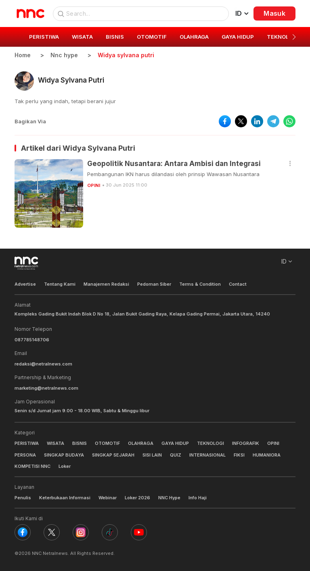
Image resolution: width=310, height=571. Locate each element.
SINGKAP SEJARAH (113, 455)
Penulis (23, 497)
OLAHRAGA (140, 443)
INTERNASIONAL (207, 455)
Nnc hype (64, 55)
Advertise (25, 284)
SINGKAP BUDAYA (64, 455)
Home (23, 55)
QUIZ (175, 455)
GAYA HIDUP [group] (238, 36)
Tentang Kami (59, 284)
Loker (65, 466)
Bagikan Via (30, 121)
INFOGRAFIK (245, 443)
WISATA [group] (82, 36)
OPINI (93, 185)
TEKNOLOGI (210, 443)
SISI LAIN (152, 455)
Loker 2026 (137, 497)
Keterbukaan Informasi (64, 497)
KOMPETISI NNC (32, 466)
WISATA (55, 443)
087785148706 (32, 340)
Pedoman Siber (154, 284)
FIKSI (239, 455)
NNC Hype (169, 497)
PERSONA (25, 455)
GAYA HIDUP (175, 443)
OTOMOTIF (107, 443)
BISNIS (79, 443)
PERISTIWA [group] (44, 36)
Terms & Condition (200, 284)
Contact (238, 284)
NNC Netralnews (50, 553)
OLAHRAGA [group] (194, 36)
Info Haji (198, 497)
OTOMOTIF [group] (152, 36)
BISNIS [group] (115, 36)
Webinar (107, 497)
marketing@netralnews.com (46, 388)
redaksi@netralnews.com (43, 364)
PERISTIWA (27, 443)
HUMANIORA (267, 455)
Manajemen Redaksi (106, 284)
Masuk (274, 13)
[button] (294, 37)
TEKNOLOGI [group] (282, 36)
